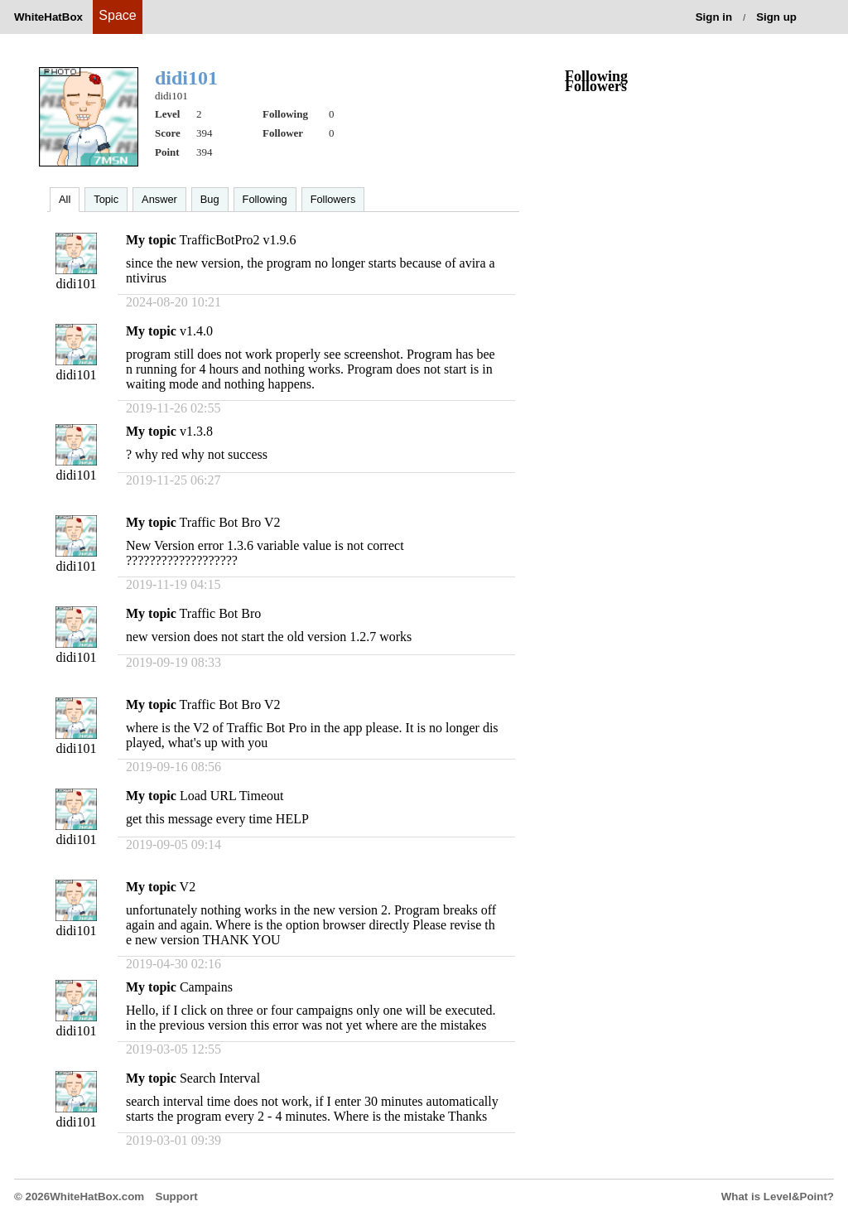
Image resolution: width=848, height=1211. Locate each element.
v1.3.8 (196, 431)
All (64, 199)
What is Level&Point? (777, 1196)
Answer (159, 199)
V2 (188, 887)
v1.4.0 (196, 331)
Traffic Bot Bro (221, 613)
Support (177, 1196)
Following (265, 199)
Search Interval (220, 1078)
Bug (209, 199)
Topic (106, 199)
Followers (333, 199)
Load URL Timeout (232, 796)
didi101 (76, 284)
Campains (206, 987)
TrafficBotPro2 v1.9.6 (238, 240)
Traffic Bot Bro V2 (230, 522)
